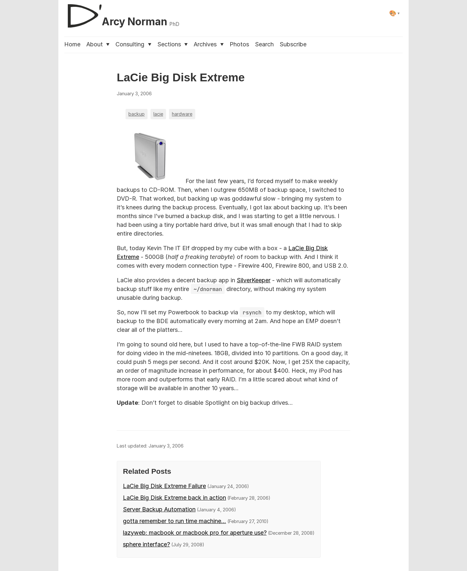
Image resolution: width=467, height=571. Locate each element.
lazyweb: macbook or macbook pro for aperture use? (195, 532)
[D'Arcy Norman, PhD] (121, 13)
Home (72, 44)
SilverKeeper (253, 280)
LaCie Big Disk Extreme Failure (164, 486)
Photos (239, 44)
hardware (182, 114)
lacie (158, 114)
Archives (208, 44)
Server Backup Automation (159, 509)
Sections (172, 44)
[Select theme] (394, 13)
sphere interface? (146, 544)
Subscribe (293, 44)
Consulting (133, 44)
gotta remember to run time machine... (174, 521)
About (98, 44)
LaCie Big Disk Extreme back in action (174, 497)
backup (136, 114)
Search (264, 44)
